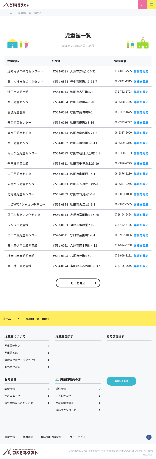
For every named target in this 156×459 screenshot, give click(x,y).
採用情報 (77, 388)
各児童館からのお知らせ (26, 403)
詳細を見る (141, 71)
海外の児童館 (26, 367)
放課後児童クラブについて (26, 360)
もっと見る (83, 283)
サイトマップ (77, 437)
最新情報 (26, 388)
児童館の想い (26, 345)
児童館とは (26, 352)
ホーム (10, 13)
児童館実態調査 (77, 403)
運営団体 (9, 437)
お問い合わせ (121, 381)
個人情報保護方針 (51, 437)
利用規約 (28, 437)
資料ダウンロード (77, 410)
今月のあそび (26, 396)
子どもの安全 (77, 396)
